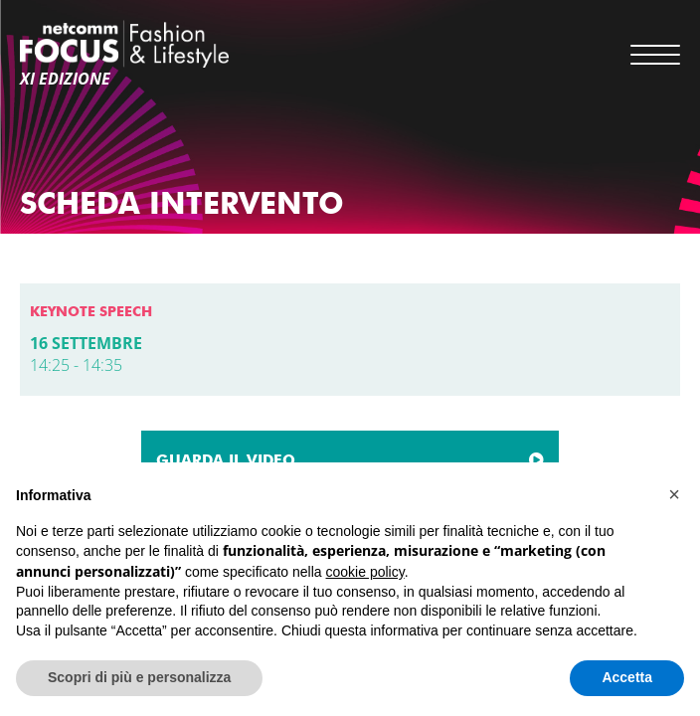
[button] (674, 494)
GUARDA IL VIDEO (225, 460)
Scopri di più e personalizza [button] (139, 677)
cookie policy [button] (365, 572)
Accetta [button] (627, 677)
